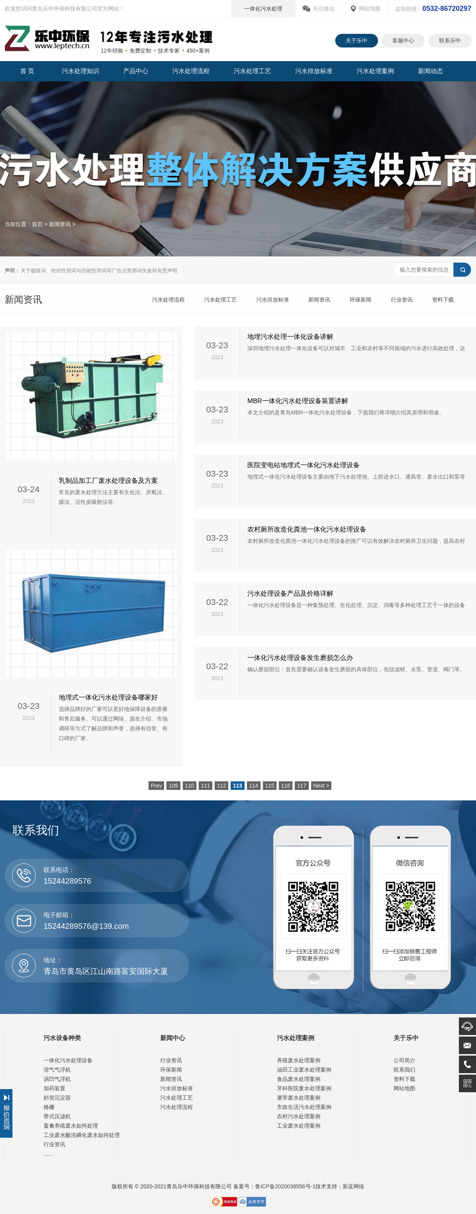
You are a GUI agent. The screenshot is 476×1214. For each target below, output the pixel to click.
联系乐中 (450, 40)
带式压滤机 (57, 1116)
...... (48, 1154)
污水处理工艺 (252, 71)
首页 (37, 224)
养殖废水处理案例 (298, 1060)
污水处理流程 (191, 71)
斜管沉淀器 (57, 1098)
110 (189, 785)
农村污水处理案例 (298, 1116)
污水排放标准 (313, 71)
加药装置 (54, 1088)
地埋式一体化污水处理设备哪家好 (108, 697)
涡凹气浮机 (57, 1079)
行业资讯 (402, 299)
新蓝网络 (353, 1186)
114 (253, 785)
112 (221, 785)
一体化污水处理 (263, 8)
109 (173, 785)
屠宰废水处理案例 (298, 1098)
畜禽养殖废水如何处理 (71, 1126)
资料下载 (443, 299)
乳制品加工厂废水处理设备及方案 (108, 480)
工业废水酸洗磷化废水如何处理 (82, 1135)
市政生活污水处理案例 (304, 1107)
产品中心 (135, 71)
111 (205, 785)
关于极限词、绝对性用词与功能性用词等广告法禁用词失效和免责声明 (91, 271)
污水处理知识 (80, 71)
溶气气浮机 (57, 1070)
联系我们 (404, 1070)
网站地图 (370, 8)
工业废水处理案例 (298, 1126)
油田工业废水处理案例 (304, 1070)
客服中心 (403, 40)
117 (301, 785)
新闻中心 (172, 1038)
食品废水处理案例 (298, 1079)
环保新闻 (360, 299)
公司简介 (404, 1060)
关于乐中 (357, 40)
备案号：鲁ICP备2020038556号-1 (274, 1186)
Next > (321, 785)
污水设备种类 (62, 1038)
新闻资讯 (60, 224)
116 (285, 785)
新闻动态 (430, 71)
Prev (156, 785)
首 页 (27, 71)
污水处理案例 (375, 71)
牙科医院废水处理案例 (304, 1088)
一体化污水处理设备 (68, 1060)
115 (269, 785)
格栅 (49, 1107)
